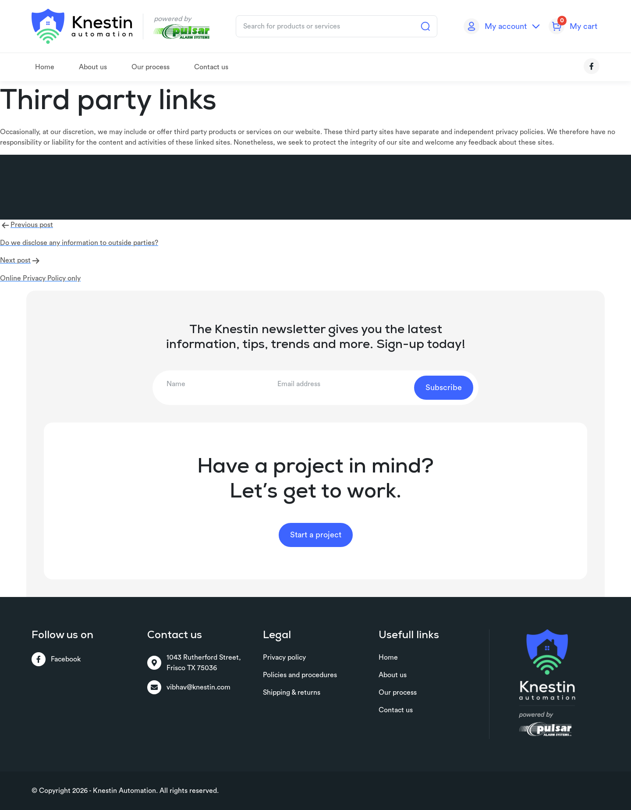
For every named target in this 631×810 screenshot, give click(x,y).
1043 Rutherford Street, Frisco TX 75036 (194, 662)
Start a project (315, 535)
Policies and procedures (300, 675)
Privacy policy (284, 657)
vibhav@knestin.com (188, 687)
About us (93, 67)
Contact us (211, 67)
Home (44, 67)
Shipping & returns (291, 692)
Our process (150, 67)
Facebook (56, 659)
